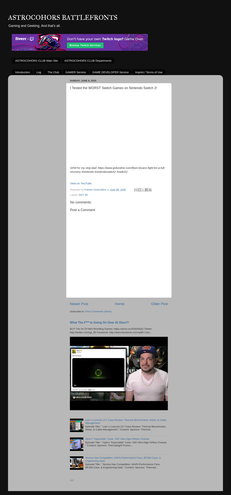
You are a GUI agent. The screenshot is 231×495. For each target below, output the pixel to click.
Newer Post (79, 304)
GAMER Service (75, 72)
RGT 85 (83, 195)
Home (119, 304)
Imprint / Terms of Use (148, 72)
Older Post (159, 304)
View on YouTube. (81, 183)
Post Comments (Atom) (98, 311)
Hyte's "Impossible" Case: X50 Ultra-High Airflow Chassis (117, 438)
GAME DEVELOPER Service (110, 72)
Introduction (22, 72)
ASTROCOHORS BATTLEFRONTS (63, 17)
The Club (53, 72)
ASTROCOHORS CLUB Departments (88, 60)
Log (38, 72)
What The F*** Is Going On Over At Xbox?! (99, 322)
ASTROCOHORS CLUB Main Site (36, 60)
